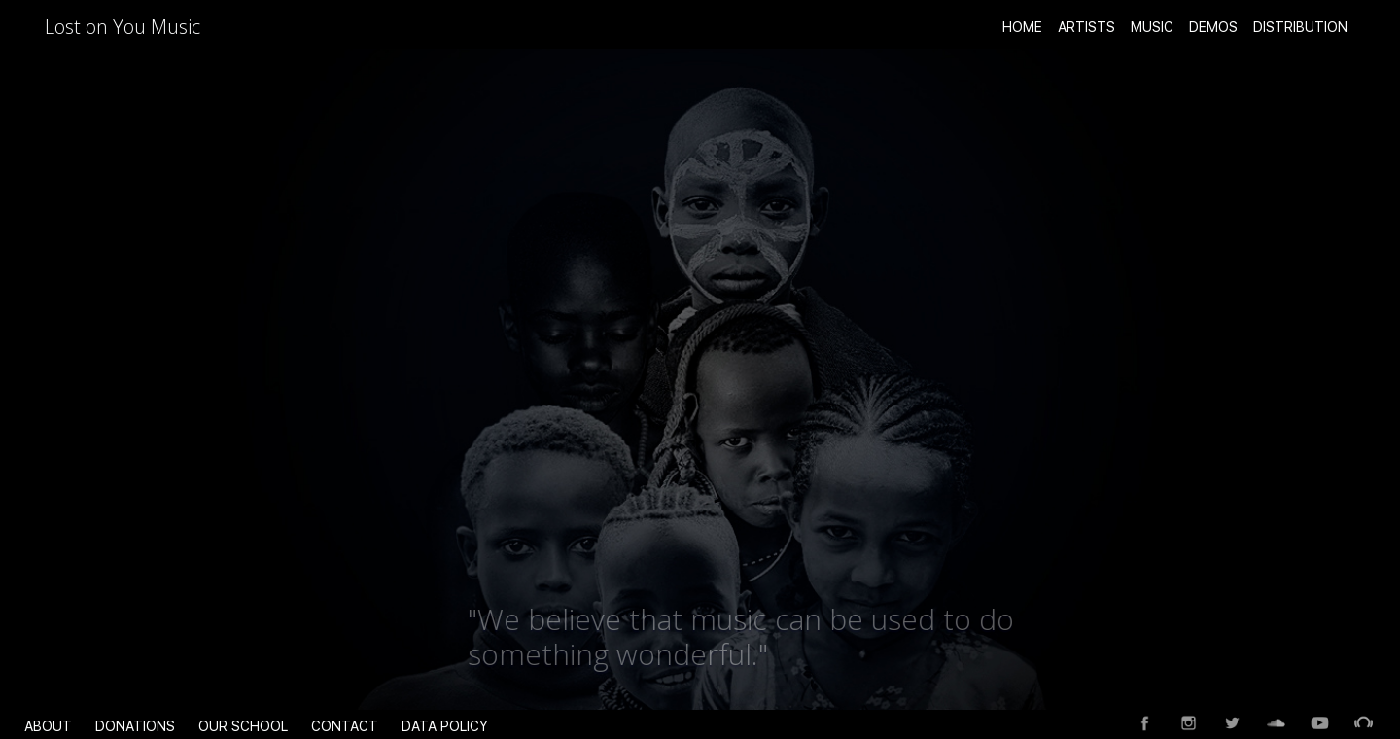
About (48, 726)
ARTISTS (1086, 27)
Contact (344, 726)
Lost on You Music (122, 27)
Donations (135, 726)
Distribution (1300, 27)
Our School (243, 726)
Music (1152, 27)
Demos (1213, 27)
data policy (445, 726)
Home (1022, 27)
